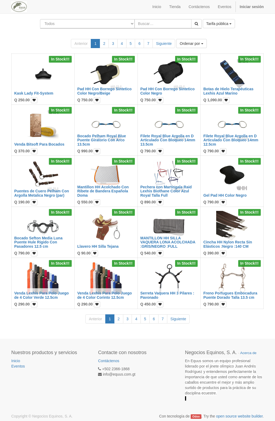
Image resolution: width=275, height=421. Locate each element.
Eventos (18, 366)
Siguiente (164, 43)
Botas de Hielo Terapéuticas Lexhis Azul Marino (228, 91)
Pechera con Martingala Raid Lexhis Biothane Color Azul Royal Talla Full (166, 191)
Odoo (196, 416)
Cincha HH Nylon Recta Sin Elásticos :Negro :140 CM (227, 244)
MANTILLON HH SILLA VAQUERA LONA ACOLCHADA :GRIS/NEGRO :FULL (168, 242)
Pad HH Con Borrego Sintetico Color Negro (167, 91)
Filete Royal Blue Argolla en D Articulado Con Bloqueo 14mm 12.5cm (230, 140)
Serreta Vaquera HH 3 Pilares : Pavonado (167, 295)
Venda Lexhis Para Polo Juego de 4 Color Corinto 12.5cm (104, 295)
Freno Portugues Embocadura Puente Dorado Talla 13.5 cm (230, 295)
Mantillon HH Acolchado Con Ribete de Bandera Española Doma (103, 191)
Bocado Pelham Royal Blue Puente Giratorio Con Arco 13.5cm (101, 140)
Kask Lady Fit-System (33, 93)
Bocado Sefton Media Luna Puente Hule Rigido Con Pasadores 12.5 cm (38, 242)
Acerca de (248, 353)
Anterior (81, 43)
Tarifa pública (218, 23)
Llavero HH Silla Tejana (98, 246)
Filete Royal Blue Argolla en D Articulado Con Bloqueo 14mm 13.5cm (168, 140)
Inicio (15, 361)
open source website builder (239, 416)
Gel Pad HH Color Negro (225, 195)
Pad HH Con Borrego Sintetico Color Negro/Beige (104, 91)
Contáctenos (108, 361)
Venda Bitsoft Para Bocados (39, 144)
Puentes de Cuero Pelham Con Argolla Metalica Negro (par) (41, 193)
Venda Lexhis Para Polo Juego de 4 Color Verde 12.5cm (41, 295)
